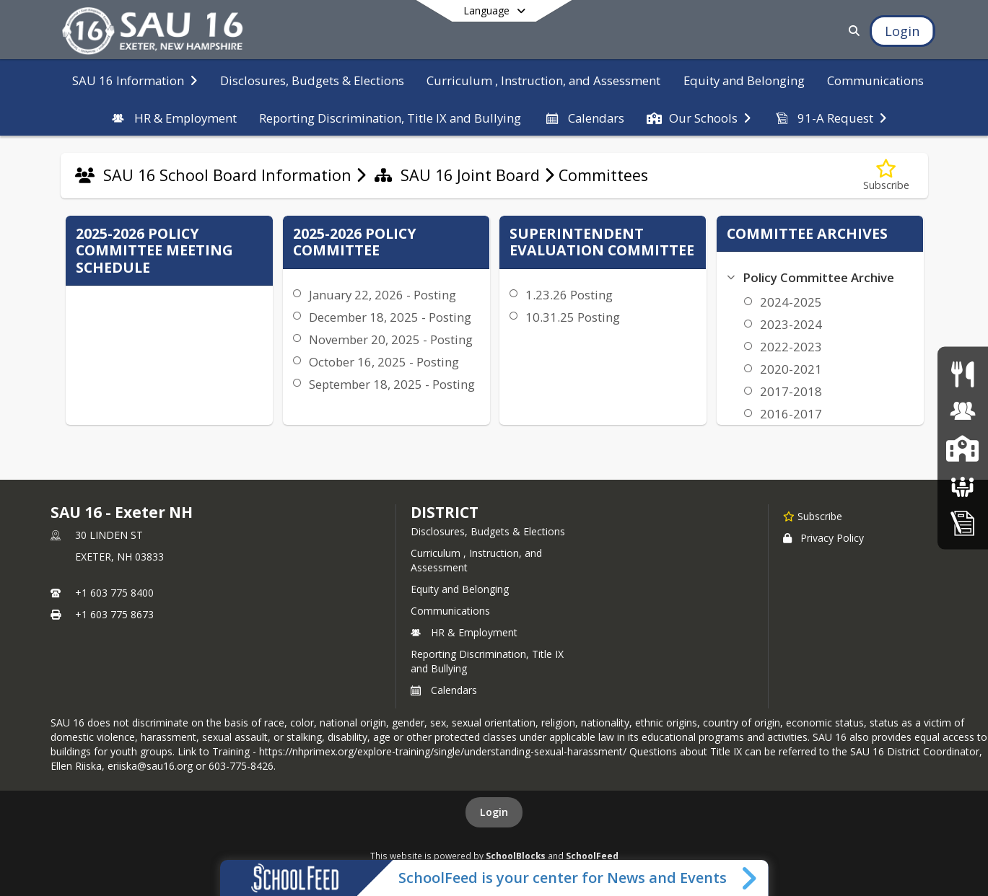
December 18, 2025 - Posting (390, 317)
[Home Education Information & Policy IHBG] (963, 522)
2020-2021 (791, 369)
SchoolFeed (592, 855)
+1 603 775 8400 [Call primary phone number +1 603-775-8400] (114, 592)
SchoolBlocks (516, 855)
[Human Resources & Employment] (963, 411)
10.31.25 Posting (572, 317)
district (444, 512)
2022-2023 (791, 346)
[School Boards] (963, 485)
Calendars (444, 690)
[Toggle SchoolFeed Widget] (750, 878)
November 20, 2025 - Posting (391, 339)
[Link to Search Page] (851, 31)
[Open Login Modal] (902, 31)
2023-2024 (791, 324)
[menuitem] (134, 79)
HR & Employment (464, 632)
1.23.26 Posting (569, 294)
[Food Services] (962, 373)
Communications (450, 611)
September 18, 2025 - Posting (392, 384)
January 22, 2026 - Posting (382, 294)
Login (494, 812)
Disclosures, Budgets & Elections (488, 531)
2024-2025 (791, 302)
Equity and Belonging (460, 589)
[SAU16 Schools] (962, 447)
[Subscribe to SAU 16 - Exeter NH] (812, 516)
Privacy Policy (823, 538)
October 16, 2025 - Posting (384, 361)
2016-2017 (791, 413)
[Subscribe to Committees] (886, 176)
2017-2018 (791, 391)
